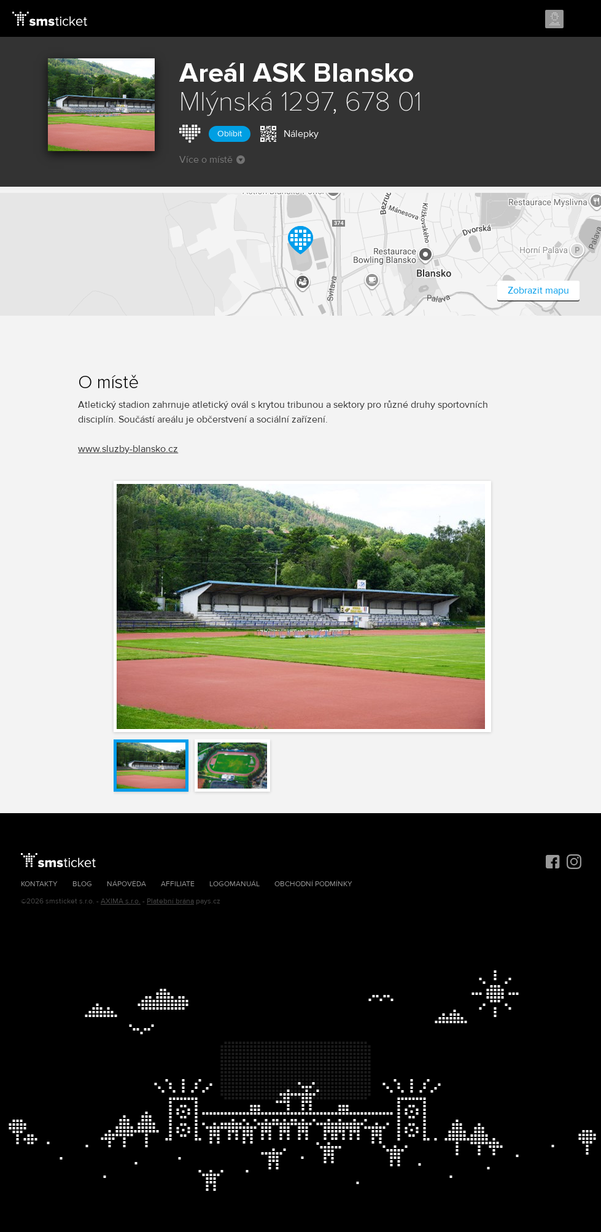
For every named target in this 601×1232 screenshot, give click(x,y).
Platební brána (170, 901)
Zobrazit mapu (538, 290)
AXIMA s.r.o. (121, 901)
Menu (581, 20)
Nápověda (126, 884)
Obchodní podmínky (313, 884)
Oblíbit (229, 133)
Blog (82, 884)
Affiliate (178, 884)
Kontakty (39, 884)
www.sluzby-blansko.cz (128, 449)
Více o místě (212, 160)
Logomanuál (234, 884)
